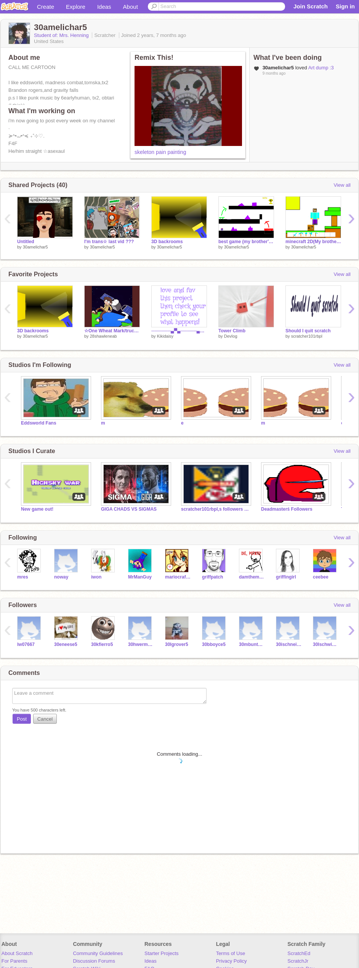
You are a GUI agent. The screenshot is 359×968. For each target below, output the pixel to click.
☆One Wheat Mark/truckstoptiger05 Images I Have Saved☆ (112, 330)
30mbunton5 (251, 644)
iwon (96, 577)
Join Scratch (310, 6)
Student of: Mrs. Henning (62, 35)
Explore (75, 6)
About (130, 6)
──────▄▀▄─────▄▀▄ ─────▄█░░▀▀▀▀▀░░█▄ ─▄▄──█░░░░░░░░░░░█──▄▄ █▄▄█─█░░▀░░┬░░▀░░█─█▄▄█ (179, 330)
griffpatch (212, 577)
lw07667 (26, 644)
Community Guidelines (98, 953)
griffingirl (286, 577)
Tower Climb (231, 330)
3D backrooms (167, 241)
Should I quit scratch (308, 330)
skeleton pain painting (160, 152)
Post (22, 719)
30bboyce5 (214, 644)
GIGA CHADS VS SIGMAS (129, 509)
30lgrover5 (176, 644)
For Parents (14, 961)
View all (342, 185)
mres (22, 577)
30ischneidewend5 (288, 644)
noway (61, 577)
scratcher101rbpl (306, 336)
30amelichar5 (35, 247)
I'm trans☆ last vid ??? (109, 241)
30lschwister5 (325, 644)
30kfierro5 (102, 644)
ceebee (321, 577)
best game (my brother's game (246, 241)
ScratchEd (298, 953)
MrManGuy (140, 577)
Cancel (45, 719)
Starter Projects (161, 953)
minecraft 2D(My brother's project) (313, 241)
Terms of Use (230, 953)
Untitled (25, 241)
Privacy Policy (231, 961)
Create (45, 6)
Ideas (104, 6)
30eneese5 (65, 644)
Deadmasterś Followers (287, 509)
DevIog (230, 336)
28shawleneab (103, 336)
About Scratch (17, 953)
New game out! (37, 509)
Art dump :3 (321, 68)
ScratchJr (297, 961)
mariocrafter (178, 577)
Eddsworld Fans (38, 423)
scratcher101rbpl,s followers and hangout (215, 509)
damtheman (251, 577)
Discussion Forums (94, 961)
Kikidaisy (165, 336)
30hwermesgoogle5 (141, 644)
